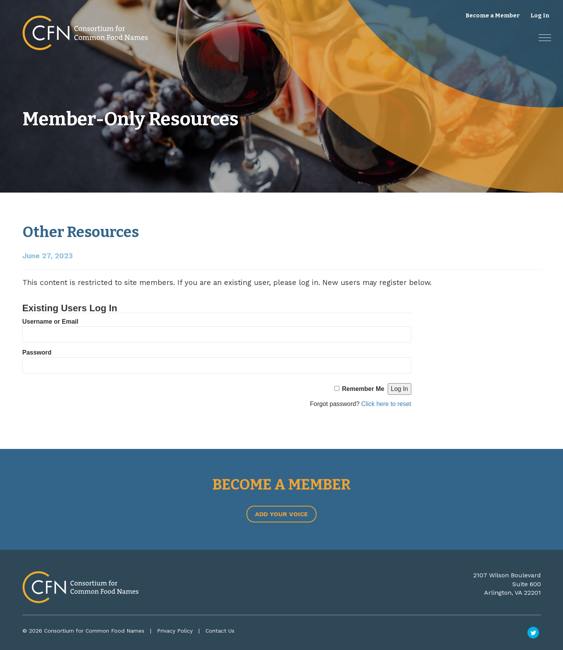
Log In (539, 15)
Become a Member (492, 15)
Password (37, 352)
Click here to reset (386, 404)
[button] (544, 37)
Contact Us (219, 631)
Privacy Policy (175, 631)
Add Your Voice (281, 514)
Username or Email (50, 321)
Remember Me (363, 389)
